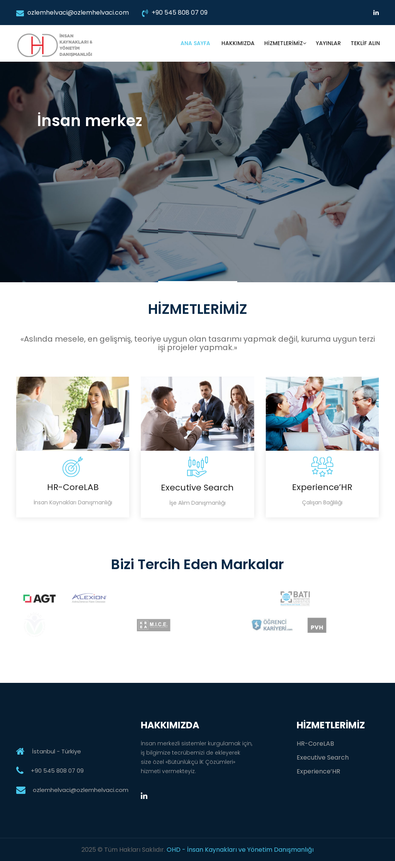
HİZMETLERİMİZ (285, 43)
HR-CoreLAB (315, 743)
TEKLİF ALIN (365, 43)
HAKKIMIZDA (238, 43)
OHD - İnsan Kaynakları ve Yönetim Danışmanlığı (240, 849)
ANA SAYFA (196, 43)
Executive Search (323, 757)
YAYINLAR (328, 43)
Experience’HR (318, 771)
